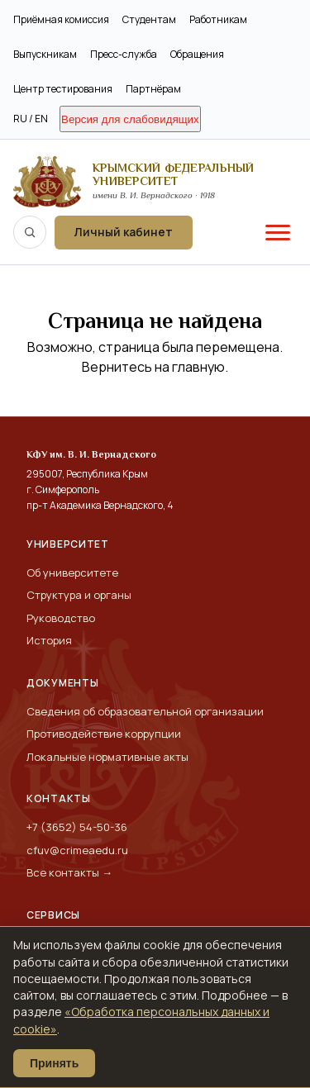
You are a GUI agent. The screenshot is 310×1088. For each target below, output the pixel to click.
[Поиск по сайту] (29, 232)
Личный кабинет (123, 232)
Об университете (72, 572)
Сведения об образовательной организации (145, 711)
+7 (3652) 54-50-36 (76, 827)
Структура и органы (78, 594)
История (49, 640)
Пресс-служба (123, 54)
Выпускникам (45, 54)
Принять (54, 1063)
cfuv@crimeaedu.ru (77, 850)
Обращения (197, 54)
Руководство (60, 618)
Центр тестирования (62, 89)
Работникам (218, 19)
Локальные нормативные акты (107, 756)
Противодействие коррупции (103, 733)
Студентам (149, 19)
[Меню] (278, 232)
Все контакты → (69, 872)
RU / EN (30, 119)
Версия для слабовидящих (130, 119)
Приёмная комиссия (61, 19)
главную (198, 367)
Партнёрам (153, 89)
